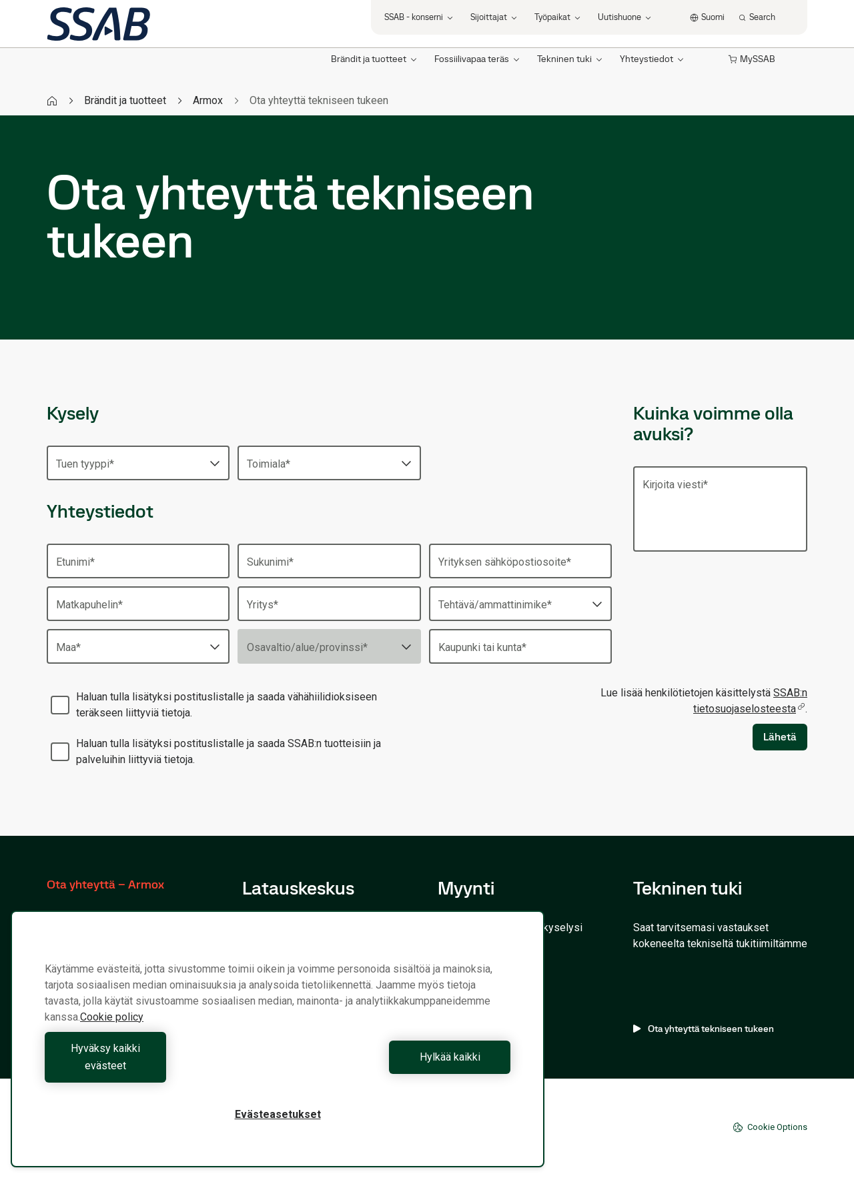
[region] (277, 1047)
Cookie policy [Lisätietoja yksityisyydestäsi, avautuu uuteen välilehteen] (111, 1034)
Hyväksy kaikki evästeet (158, 1065)
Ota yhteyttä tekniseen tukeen (703, 1029)
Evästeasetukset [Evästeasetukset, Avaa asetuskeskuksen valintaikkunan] (278, 1114)
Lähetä (780, 737)
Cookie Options (770, 1127)
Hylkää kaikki (397, 1065)
